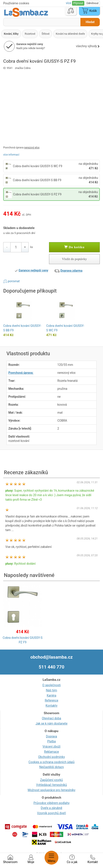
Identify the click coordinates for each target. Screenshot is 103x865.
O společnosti (51, 685)
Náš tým (51, 690)
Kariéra (51, 695)
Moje (31, 859)
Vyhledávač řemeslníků (51, 785)
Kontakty (51, 705)
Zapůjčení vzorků (51, 780)
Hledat (90, 22)
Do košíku (74, 247)
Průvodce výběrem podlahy (52, 803)
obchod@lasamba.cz (51, 657)
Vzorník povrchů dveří (51, 813)
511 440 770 (51, 667)
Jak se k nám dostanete (51, 723)
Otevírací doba (51, 718)
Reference (51, 700)
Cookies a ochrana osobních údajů (52, 762)
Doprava (51, 736)
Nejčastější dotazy (51, 767)
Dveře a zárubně (51, 808)
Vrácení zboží (51, 746)
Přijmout (78, 3)
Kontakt (93, 859)
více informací (11, 154)
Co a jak (72, 859)
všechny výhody (88, 46)
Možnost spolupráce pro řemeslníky (51, 790)
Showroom (10, 859)
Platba (51, 741)
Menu (51, 858)
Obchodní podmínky (51, 757)
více (69, 3)
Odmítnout (92, 3)
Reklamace (51, 751)
